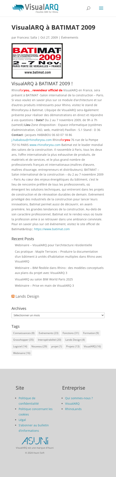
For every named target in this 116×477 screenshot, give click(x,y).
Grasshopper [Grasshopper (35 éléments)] (23, 339)
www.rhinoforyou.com (45, 145)
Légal (22, 420)
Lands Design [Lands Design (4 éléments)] (75, 339)
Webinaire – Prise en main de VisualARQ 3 (44, 285)
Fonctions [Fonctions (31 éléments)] (71, 333)
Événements (69, 37)
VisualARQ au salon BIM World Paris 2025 (44, 279)
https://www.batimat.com (52, 229)
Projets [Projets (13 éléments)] (73, 346)
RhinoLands (73, 409)
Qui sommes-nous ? (79, 398)
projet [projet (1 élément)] (56, 346)
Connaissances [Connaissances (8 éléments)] (24, 333)
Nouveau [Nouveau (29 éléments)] (39, 346)
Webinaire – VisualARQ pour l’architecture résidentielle (53, 245)
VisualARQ (72, 403)
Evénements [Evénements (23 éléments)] (48, 333)
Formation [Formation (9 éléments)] (91, 333)
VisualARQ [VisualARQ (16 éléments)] (92, 346)
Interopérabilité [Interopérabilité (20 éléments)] (49, 339)
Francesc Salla (27, 37)
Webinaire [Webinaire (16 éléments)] (21, 353)
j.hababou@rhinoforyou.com (32, 140)
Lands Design (27, 296)
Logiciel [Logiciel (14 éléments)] (20, 346)
